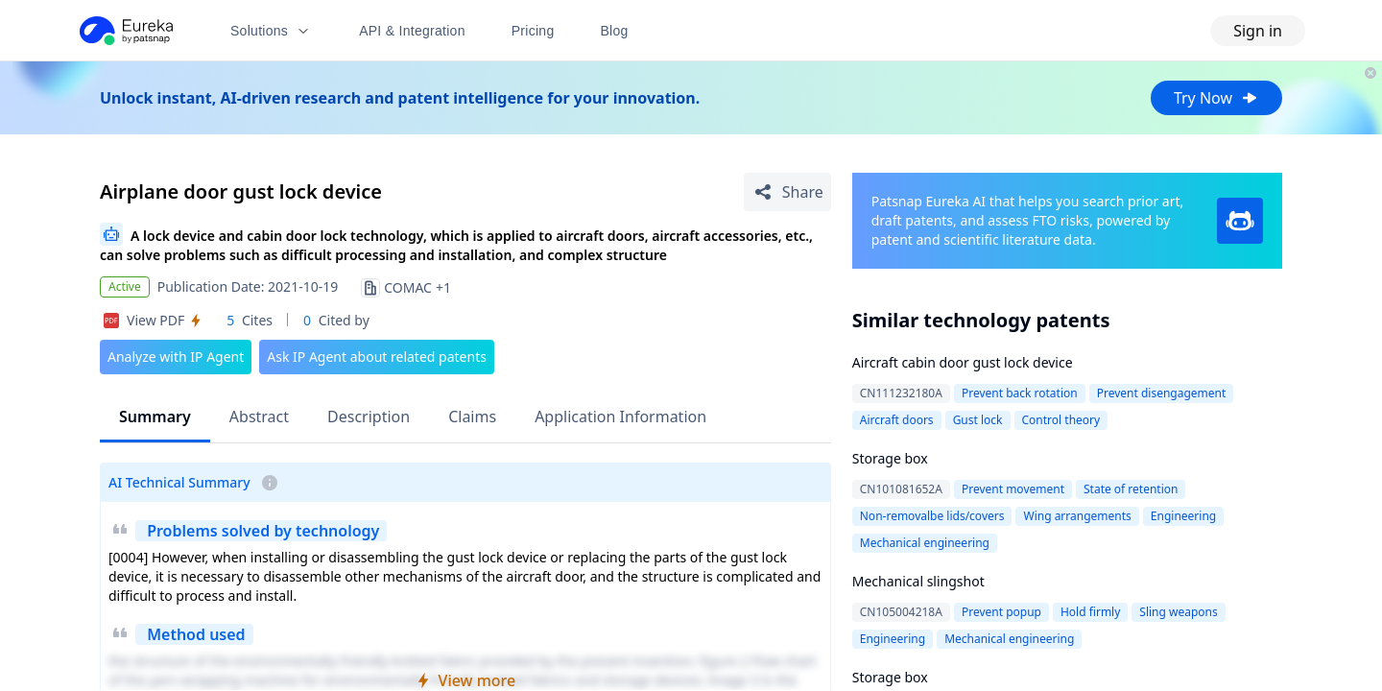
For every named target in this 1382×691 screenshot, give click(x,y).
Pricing (533, 30)
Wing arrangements (1077, 516)
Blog (615, 30)
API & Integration (412, 30)
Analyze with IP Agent (175, 356)
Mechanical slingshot (918, 581)
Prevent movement (1013, 489)
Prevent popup (1001, 612)
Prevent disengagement (1162, 393)
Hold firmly (1090, 612)
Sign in (1257, 30)
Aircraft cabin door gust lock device (962, 362)
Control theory (1061, 420)
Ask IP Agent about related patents (377, 356)
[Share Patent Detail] (787, 192)
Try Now (1216, 97)
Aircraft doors (897, 420)
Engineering (1183, 516)
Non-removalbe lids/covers (932, 516)
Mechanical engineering (924, 543)
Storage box (890, 458)
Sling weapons (1178, 612)
